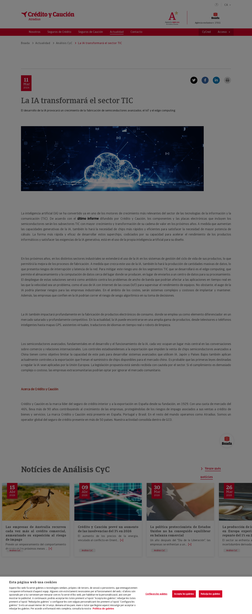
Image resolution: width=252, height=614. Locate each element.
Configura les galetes (156, 593)
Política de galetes (103, 608)
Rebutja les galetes (210, 593)
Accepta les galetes (184, 593)
